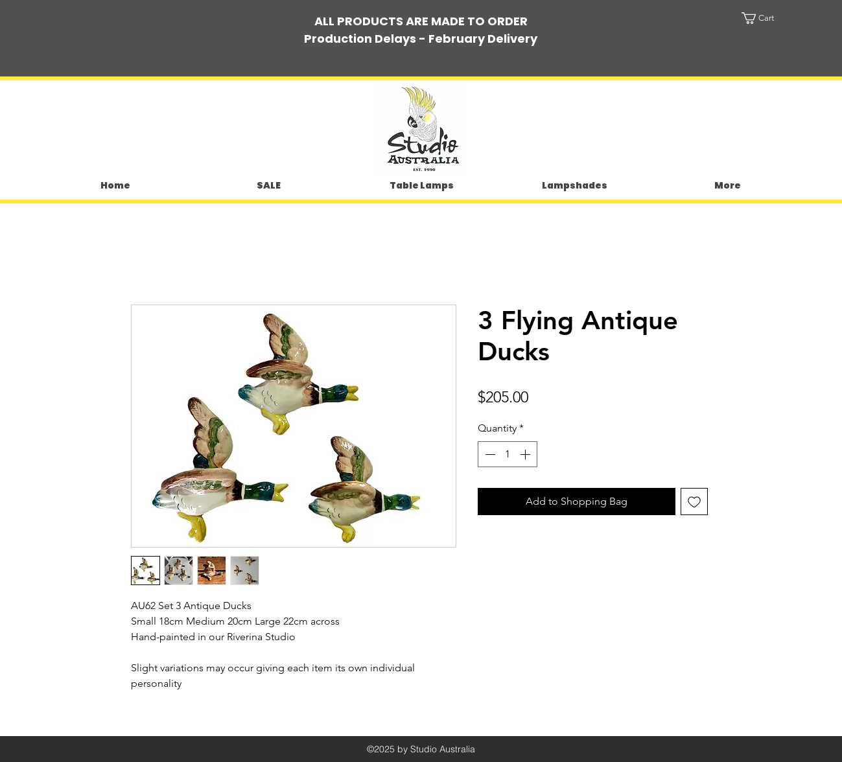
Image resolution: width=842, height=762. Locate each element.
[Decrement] (489, 454)
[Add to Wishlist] (694, 501)
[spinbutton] (507, 454)
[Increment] (526, 454)
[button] (770, 18)
